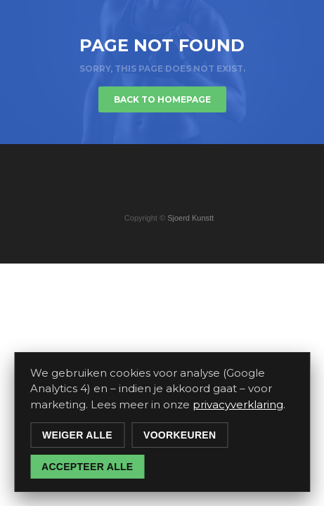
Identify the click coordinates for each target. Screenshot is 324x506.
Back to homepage (162, 99)
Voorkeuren (179, 435)
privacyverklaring (238, 404)
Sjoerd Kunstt (190, 218)
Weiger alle (77, 435)
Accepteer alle (87, 466)
